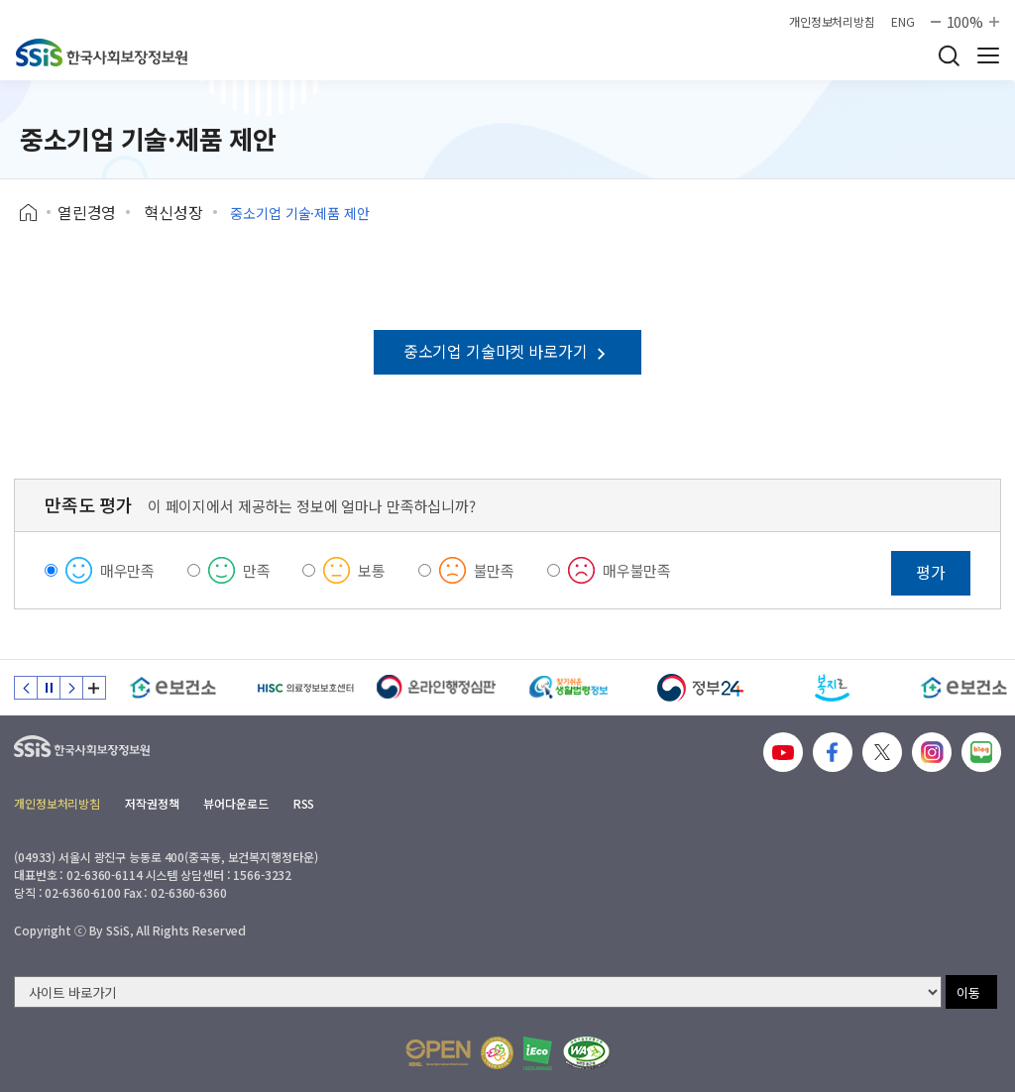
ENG (903, 22)
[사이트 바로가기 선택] (478, 992)
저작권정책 (151, 803)
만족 (257, 570)
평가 (931, 572)
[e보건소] (173, 688)
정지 (48, 688)
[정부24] (700, 688)
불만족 (494, 570)
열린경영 (86, 212)
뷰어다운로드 (235, 803)
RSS (304, 803)
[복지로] (832, 688)
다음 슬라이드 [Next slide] (71, 688)
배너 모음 (94, 688)
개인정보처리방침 (832, 22)
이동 (968, 992)
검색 (948, 55)
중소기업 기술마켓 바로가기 (507, 351)
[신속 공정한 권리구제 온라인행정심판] (437, 688)
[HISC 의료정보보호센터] (305, 688)
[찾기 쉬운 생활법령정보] (568, 688)
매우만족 (127, 570)
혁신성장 (173, 212)
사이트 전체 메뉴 (988, 55)
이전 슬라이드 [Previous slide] (26, 688)
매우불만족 (637, 570)
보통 (372, 570)
